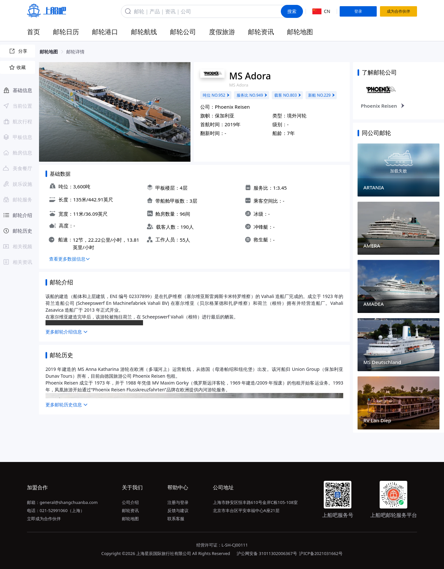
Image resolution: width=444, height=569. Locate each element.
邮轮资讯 (261, 31)
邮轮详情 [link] (75, 51)
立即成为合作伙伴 (44, 519)
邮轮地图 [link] (49, 51)
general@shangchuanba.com (69, 502)
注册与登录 (178, 502)
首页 (33, 31)
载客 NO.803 (288, 95)
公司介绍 (130, 502)
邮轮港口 (105, 31)
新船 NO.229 (321, 95)
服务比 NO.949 (252, 95)
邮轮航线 (144, 31)
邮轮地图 (300, 31)
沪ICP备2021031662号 (321, 553)
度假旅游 (222, 31)
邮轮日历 (66, 31)
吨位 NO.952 (216, 95)
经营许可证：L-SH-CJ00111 (222, 545)
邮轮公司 (183, 31)
